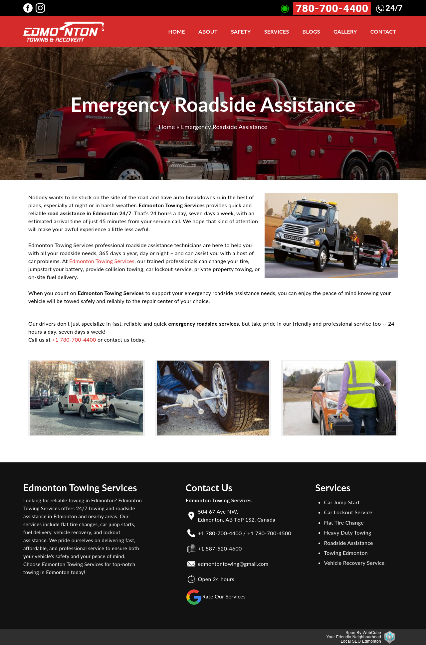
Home (176, 31)
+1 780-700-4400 (74, 339)
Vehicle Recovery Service (354, 563)
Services (276, 31)
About (208, 31)
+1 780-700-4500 (269, 533)
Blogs (311, 31)
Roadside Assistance (348, 543)
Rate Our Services (216, 597)
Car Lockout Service (348, 512)
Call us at (40, 339)
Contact (383, 31)
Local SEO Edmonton (361, 641)
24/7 (389, 8)
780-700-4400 (332, 8)
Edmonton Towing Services (101, 261)
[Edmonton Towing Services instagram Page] (42, 7)
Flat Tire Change (344, 522)
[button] (86, 398)
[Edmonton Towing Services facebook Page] (29, 7)
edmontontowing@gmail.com (233, 564)
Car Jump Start (342, 502)
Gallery (345, 31)
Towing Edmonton (346, 553)
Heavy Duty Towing (347, 532)
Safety (241, 31)
